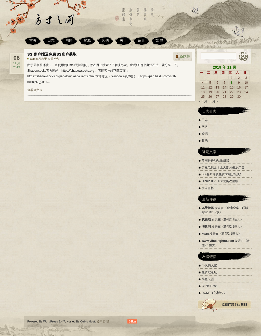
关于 (123, 40)
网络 (69, 40)
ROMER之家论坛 (213, 293)
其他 (105, 40)
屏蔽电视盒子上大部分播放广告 (223, 167)
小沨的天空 (209, 265)
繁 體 (159, 40)
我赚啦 (206, 219)
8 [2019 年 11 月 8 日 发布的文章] (232, 82)
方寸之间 (60, 22)
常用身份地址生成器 (215, 160)
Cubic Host (209, 286)
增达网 (206, 226)
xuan (205, 233)
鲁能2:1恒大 (232, 219)
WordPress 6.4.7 (54, 321)
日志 (51, 40)
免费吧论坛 (209, 272)
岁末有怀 (208, 188)
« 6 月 (203, 101)
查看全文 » (34, 90)
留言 (141, 40)
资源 (87, 40)
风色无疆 (208, 279)
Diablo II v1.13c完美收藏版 (220, 181)
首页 (32, 40)
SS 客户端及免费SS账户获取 (52, 54)
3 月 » (214, 101)
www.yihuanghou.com (218, 241)
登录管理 (103, 321)
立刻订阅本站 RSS (234, 304)
